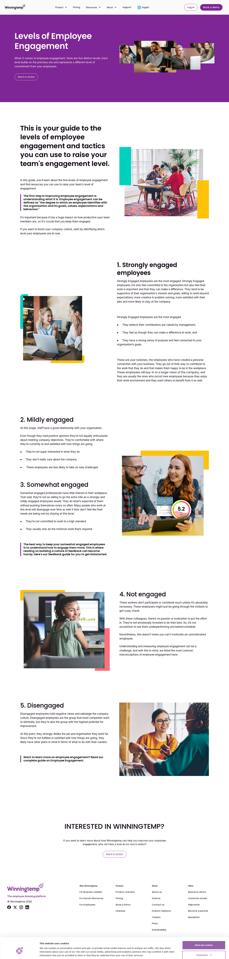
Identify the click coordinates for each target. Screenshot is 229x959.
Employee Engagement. (67, 760)
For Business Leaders (91, 892)
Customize (203, 941)
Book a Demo (123, 904)
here (174, 654)
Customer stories (197, 898)
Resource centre (197, 892)
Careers (156, 917)
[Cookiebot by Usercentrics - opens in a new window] (19, 953)
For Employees (87, 904)
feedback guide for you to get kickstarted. (77, 554)
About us (157, 892)
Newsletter (194, 917)
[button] (61, 7)
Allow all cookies (204, 931)
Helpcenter (194, 904)
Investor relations (161, 911)
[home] (15, 7)
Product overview (125, 892)
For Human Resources (91, 898)
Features (120, 911)
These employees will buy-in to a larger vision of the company (158, 372)
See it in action (26, 77)
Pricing (76, 7)
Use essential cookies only (203, 951)
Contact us (158, 904)
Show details (47, 949)
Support (127, 7)
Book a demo (211, 7)
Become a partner (198, 911)
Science (156, 898)
